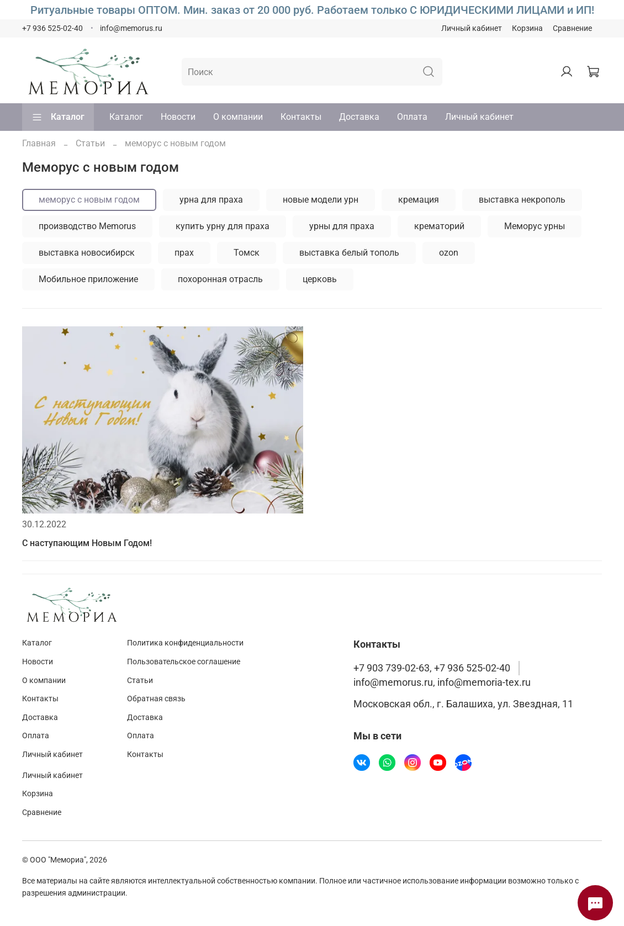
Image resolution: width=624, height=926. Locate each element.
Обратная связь (156, 698)
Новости (178, 117)
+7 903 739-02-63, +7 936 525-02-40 (431, 668)
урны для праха (341, 226)
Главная (39, 143)
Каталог (57, 117)
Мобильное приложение (88, 279)
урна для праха (211, 199)
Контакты (301, 117)
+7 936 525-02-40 (52, 28)
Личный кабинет (471, 28)
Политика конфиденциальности (185, 643)
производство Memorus (87, 226)
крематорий (439, 226)
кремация (418, 199)
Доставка (359, 117)
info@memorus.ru (131, 28)
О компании (238, 117)
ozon (448, 252)
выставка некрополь (522, 199)
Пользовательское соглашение (183, 661)
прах (184, 252)
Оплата (412, 117)
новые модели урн (320, 199)
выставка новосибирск (87, 252)
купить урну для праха (222, 226)
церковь (320, 279)
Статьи (90, 143)
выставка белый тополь (349, 252)
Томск (247, 252)
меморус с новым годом (89, 199)
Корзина (527, 28)
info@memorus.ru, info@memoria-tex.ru (442, 682)
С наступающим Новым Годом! (87, 543)
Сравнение (572, 28)
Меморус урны (534, 226)
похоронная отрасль (220, 279)
